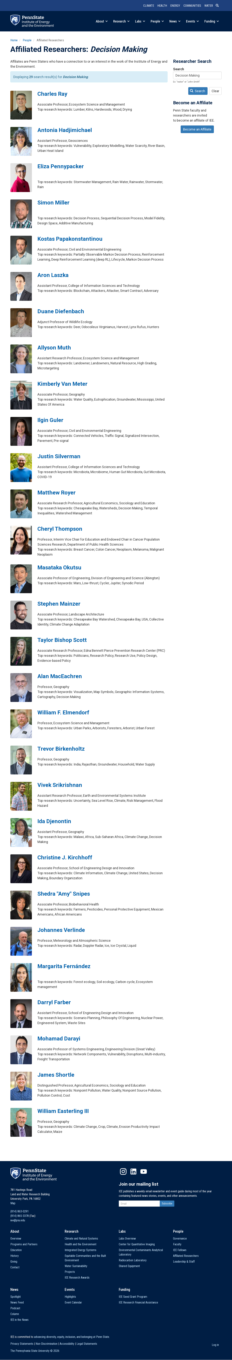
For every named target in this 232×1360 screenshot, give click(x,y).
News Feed (17, 1302)
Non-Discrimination (46, 1344)
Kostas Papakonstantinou (69, 239)
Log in (215, 1345)
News (174, 21)
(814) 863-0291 (19, 1211)
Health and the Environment (80, 1244)
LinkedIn (133, 1171)
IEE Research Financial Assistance (138, 1302)
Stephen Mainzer (58, 603)
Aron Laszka (53, 275)
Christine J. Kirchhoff (64, 857)
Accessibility (67, 1344)
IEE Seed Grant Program (133, 1296)
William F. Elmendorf (63, 712)
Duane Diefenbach (60, 311)
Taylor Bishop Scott (62, 640)
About (102, 21)
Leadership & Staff (184, 1261)
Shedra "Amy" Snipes (63, 893)
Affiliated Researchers (186, 1256)
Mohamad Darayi (58, 1038)
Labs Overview (127, 1238)
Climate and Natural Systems (81, 1238)
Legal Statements (87, 1344)
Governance (180, 1238)
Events (192, 21)
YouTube (144, 1171)
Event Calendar (73, 1302)
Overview (15, 1238)
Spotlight (15, 1296)
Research (121, 21)
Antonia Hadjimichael (64, 130)
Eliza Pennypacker (60, 166)
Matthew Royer (56, 492)
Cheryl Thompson (59, 529)
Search (178, 69)
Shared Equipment (129, 1266)
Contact (14, 1267)
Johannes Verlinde (61, 930)
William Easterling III (63, 1111)
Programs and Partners (23, 1244)
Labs (140, 21)
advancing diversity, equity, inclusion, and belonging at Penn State (71, 1337)
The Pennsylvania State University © (34, 1351)
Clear (215, 91)
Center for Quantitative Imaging (137, 1244)
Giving (13, 1261)
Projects (70, 1272)
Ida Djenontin (54, 821)
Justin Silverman (58, 456)
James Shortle (55, 1074)
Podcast (15, 1308)
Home (14, 40)
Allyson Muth (54, 347)
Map (12, 1203)
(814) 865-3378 (19, 1216)
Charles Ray (52, 94)
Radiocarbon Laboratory (133, 1260)
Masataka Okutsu (59, 567)
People (157, 21)
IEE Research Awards (77, 1277)
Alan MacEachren (59, 676)
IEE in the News (19, 1320)
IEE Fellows (179, 1250)
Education (16, 1250)
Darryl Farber (54, 1002)
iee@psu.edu (17, 1220)
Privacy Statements (21, 1344)
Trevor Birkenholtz (61, 748)
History (14, 1256)
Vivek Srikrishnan (59, 785)
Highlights (70, 1296)
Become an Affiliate (197, 129)
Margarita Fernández (63, 966)
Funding (211, 21)
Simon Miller (53, 202)
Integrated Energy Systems (80, 1250)
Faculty (177, 1244)
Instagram (123, 1171)
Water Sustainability (76, 1266)
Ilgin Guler (50, 420)
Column (14, 1314)
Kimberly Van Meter (62, 384)
